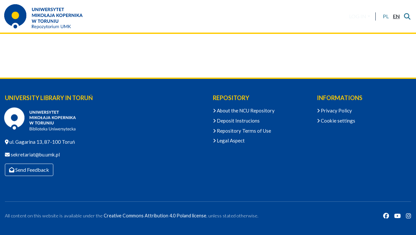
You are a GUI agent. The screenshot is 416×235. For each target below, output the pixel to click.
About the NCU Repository (244, 110)
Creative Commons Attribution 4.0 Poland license (155, 215)
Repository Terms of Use (242, 131)
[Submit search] (407, 16)
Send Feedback (29, 170)
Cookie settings (336, 121)
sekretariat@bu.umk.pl (35, 154)
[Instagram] (408, 215)
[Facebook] (386, 215)
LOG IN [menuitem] (357, 16)
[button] (385, 16)
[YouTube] (397, 215)
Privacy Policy (334, 110)
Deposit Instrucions (236, 121)
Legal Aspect (229, 140)
